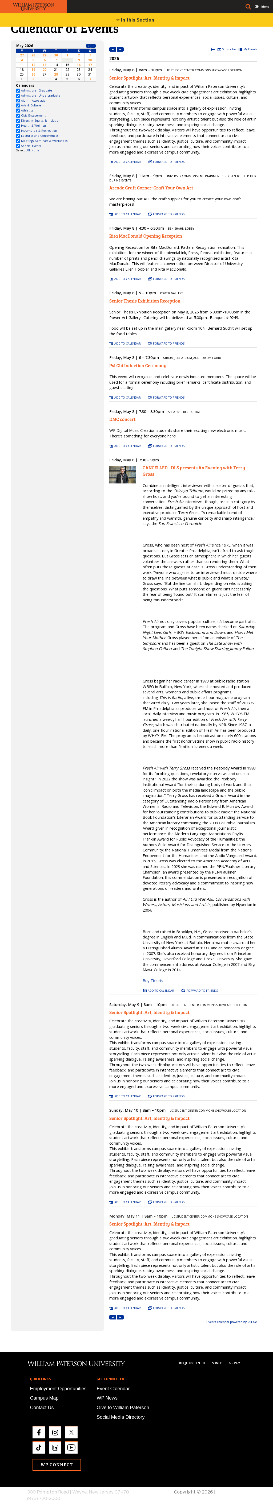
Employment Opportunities (58, 1388)
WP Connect (57, 1465)
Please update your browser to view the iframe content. (56, 62)
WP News (107, 1398)
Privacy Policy (231, 1492)
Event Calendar (113, 1388)
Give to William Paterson (123, 1407)
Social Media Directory (120, 1417)
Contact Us (42, 1407)
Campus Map (44, 1398)
